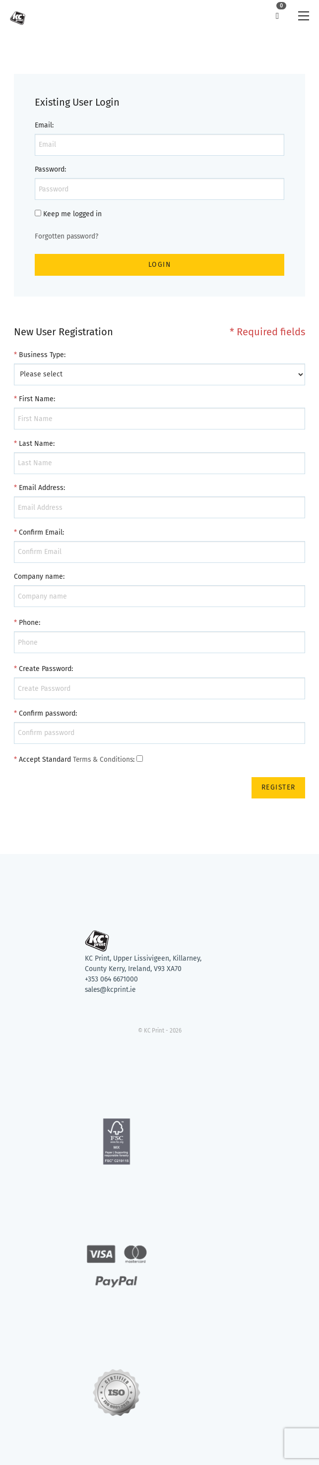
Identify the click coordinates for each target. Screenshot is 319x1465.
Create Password (45, 669)
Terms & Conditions (103, 759)
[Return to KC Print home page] (160, 923)
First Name (36, 399)
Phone (29, 623)
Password (49, 169)
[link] (17, 16)
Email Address (41, 488)
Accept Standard (45, 759)
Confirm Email (41, 532)
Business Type (41, 355)
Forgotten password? (67, 236)
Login (159, 264)
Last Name (36, 443)
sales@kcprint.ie (111, 990)
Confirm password (47, 713)
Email (43, 125)
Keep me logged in (72, 214)
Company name (38, 577)
